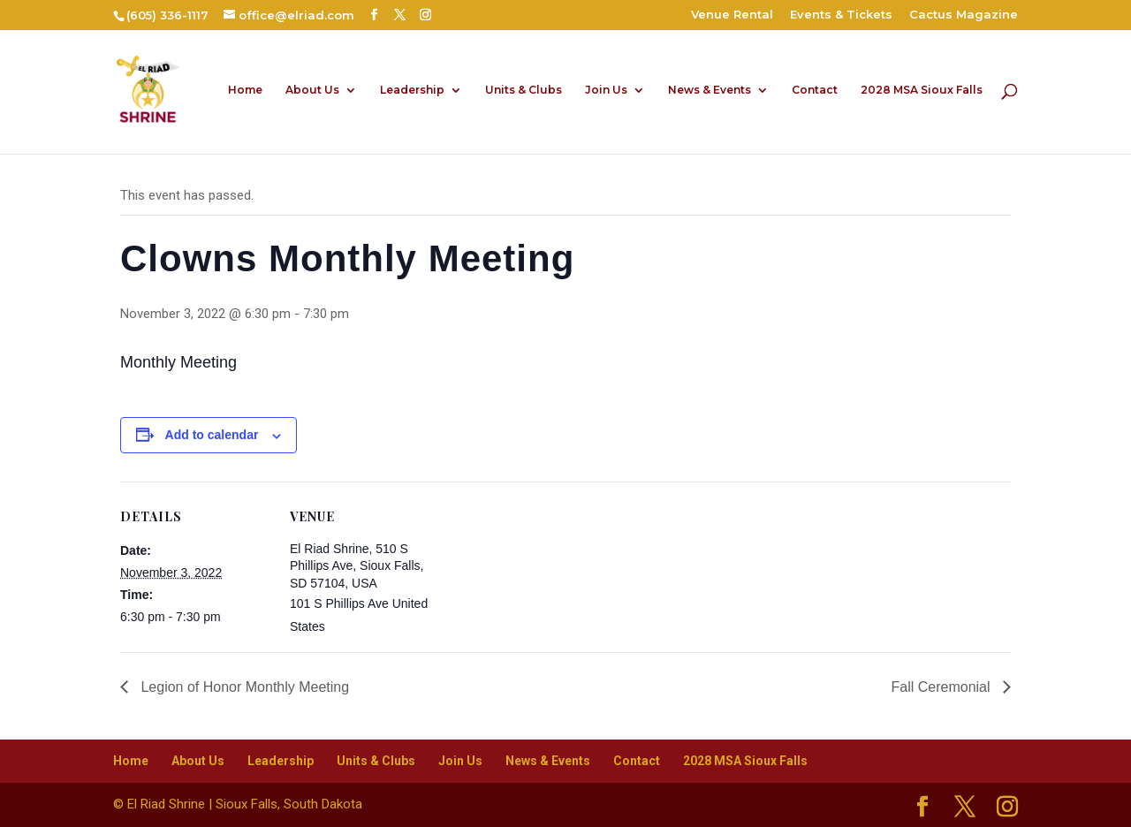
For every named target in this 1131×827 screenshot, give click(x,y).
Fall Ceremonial (943, 686)
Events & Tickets (841, 15)
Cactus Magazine (963, 15)
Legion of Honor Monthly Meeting (243, 686)
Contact (815, 90)
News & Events (709, 90)
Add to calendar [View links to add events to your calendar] (212, 435)
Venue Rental (732, 15)
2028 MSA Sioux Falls (922, 90)
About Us (312, 90)
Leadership (412, 90)
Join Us (606, 90)
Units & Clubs (523, 90)
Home (245, 90)
